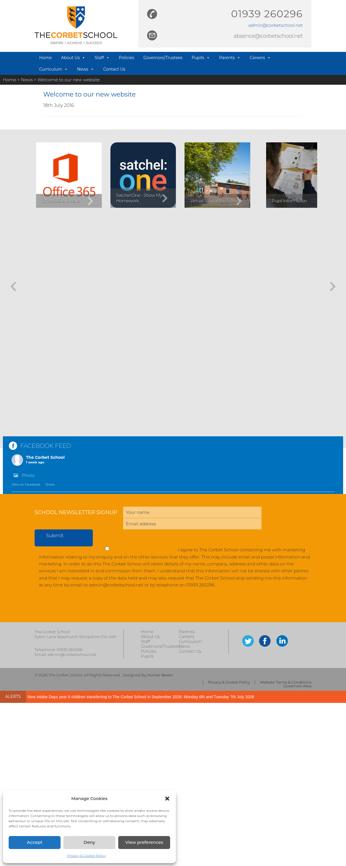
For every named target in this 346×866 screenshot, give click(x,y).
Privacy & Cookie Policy (86, 855)
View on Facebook (26, 484)
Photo (23, 475)
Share (49, 484)
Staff (102, 57)
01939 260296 (267, 14)
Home (45, 57)
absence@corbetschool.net (268, 36)
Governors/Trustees (162, 57)
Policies (126, 57)
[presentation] (78, 608)
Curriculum (53, 69)
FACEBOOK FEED (45, 445)
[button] (167, 798)
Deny (89, 842)
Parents (229, 57)
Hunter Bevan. (160, 675)
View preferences (144, 842)
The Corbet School (45, 457)
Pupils (201, 57)
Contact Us (114, 69)
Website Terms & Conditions (285, 682)
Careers (260, 57)
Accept (34, 842)
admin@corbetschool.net (275, 25)
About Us (73, 57)
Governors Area (297, 686)
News (85, 69)
